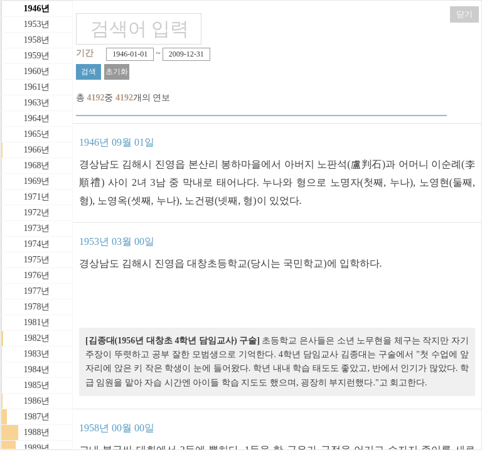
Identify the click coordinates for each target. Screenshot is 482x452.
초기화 (116, 71)
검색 (88, 71)
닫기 (464, 14)
